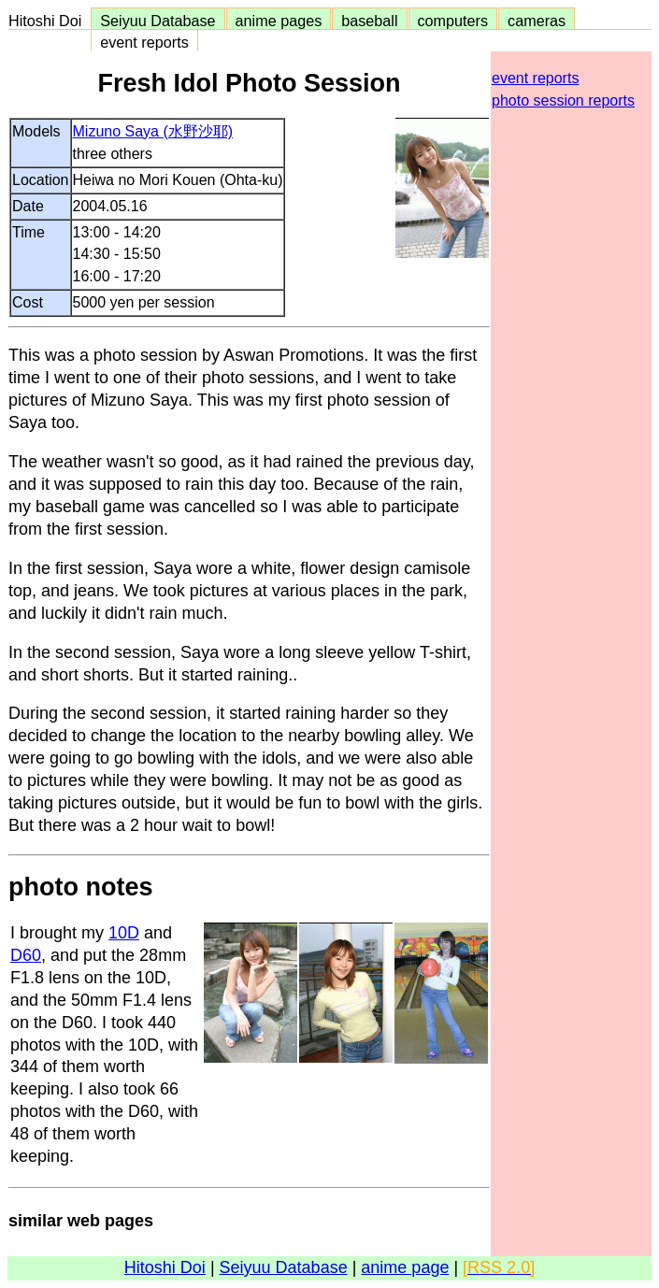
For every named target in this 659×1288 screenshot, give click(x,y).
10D (123, 932)
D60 (25, 955)
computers (453, 20)
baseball (369, 20)
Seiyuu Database (157, 20)
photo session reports (563, 100)
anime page (405, 1267)
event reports (144, 42)
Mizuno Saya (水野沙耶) (153, 131)
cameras (536, 20)
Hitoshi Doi (49, 20)
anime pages (279, 20)
